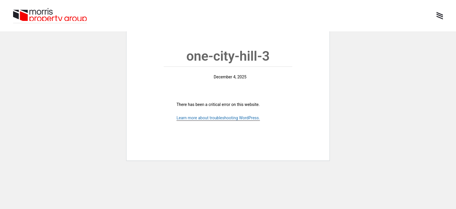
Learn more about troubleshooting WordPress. (218, 118)
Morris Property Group (50, 15)
